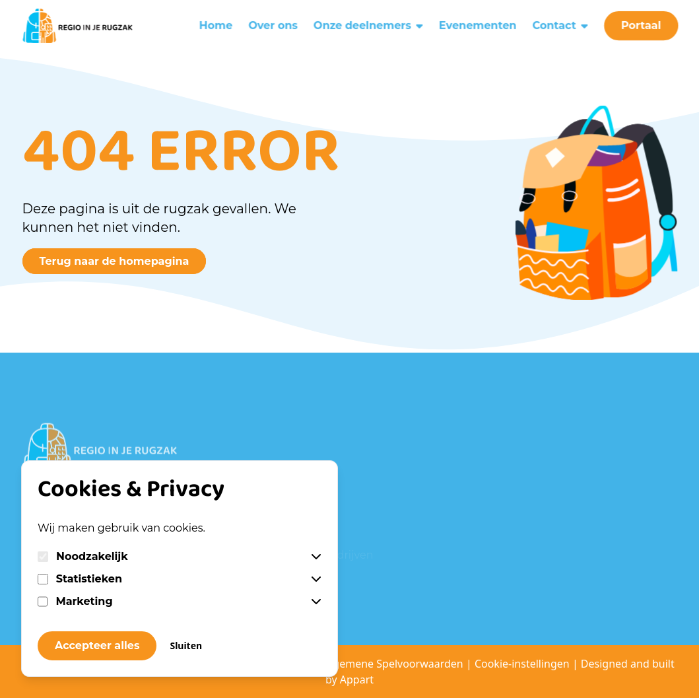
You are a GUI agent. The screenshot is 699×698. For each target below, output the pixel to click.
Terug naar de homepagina (114, 261)
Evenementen (479, 22)
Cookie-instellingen (522, 663)
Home (213, 22)
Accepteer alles (97, 645)
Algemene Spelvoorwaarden (394, 663)
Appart (357, 679)
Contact (563, 22)
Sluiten (186, 645)
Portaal (644, 22)
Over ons (272, 22)
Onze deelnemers (368, 22)
